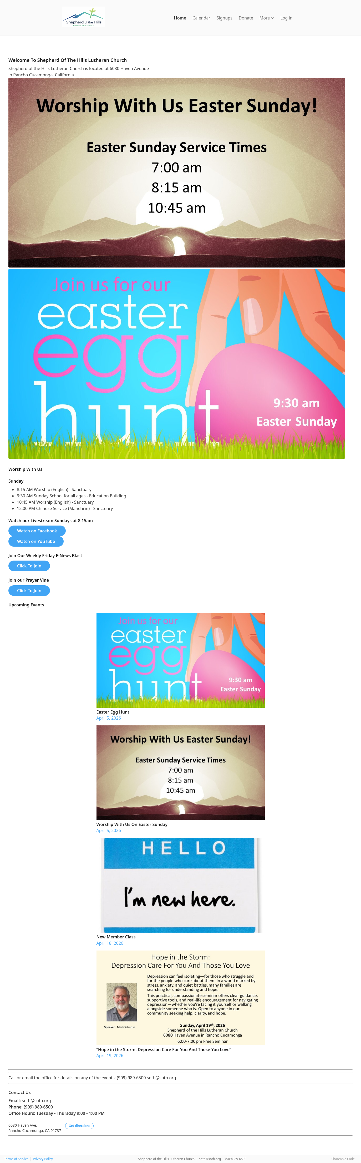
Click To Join (29, 566)
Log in (286, 18)
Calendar (201, 18)
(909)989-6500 (235, 1159)
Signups (224, 18)
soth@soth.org (210, 1159)
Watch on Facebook (37, 531)
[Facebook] (11, 47)
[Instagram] (21, 47)
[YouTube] (16, 47)
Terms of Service (16, 1159)
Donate (246, 18)
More (267, 18)
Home (180, 18)
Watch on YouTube (36, 541)
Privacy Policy (43, 1159)
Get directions (79, 1126)
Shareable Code (343, 1159)
